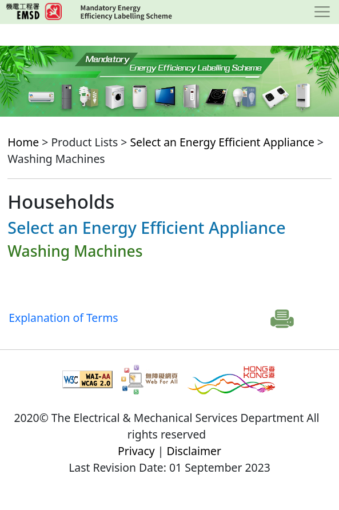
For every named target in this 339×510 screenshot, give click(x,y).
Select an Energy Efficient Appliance (222, 142)
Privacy (136, 451)
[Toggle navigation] (322, 12)
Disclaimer (193, 451)
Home (23, 142)
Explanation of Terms (63, 317)
